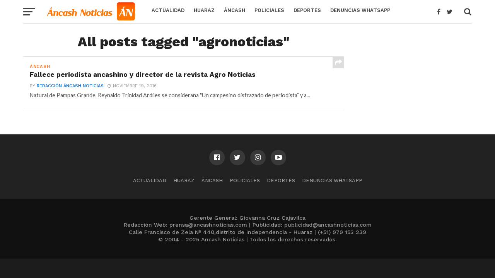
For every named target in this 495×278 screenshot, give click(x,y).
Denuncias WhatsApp (360, 10)
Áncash (234, 10)
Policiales (269, 10)
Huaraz (204, 10)
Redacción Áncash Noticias (70, 85)
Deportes (307, 10)
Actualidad (168, 10)
